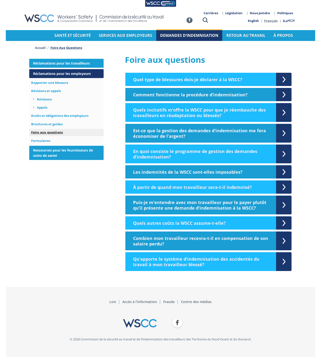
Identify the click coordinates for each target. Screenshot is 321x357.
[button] (205, 20)
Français (271, 21)
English (253, 21)
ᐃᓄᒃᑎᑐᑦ (289, 21)
